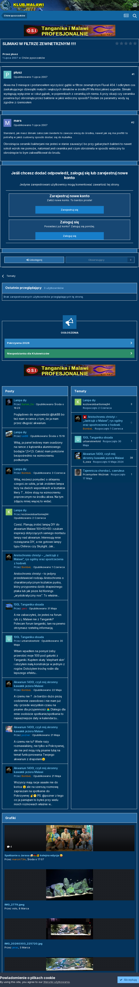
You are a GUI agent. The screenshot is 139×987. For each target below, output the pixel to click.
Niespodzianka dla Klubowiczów (28, 353)
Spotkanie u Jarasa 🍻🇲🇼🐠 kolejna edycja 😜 (33, 855)
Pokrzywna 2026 (18, 342)
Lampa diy (20, 400)
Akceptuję (128, 979)
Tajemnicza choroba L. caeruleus (103, 470)
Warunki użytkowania (56, 981)
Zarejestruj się (69, 209)
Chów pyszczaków (33, 57)
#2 (132, 122)
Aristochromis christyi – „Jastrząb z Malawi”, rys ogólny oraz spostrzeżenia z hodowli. (38, 559)
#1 (133, 74)
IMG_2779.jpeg (14, 904)
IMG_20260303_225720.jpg (23, 943)
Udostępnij (34, 260)
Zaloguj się (69, 235)
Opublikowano (31, 76)
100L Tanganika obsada (29, 604)
